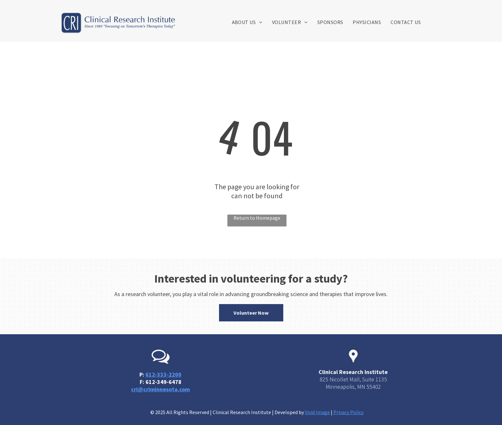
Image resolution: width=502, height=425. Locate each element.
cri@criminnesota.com (160, 389)
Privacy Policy (348, 412)
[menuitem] (247, 22)
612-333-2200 (163, 374)
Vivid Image (317, 412)
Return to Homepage (256, 218)
